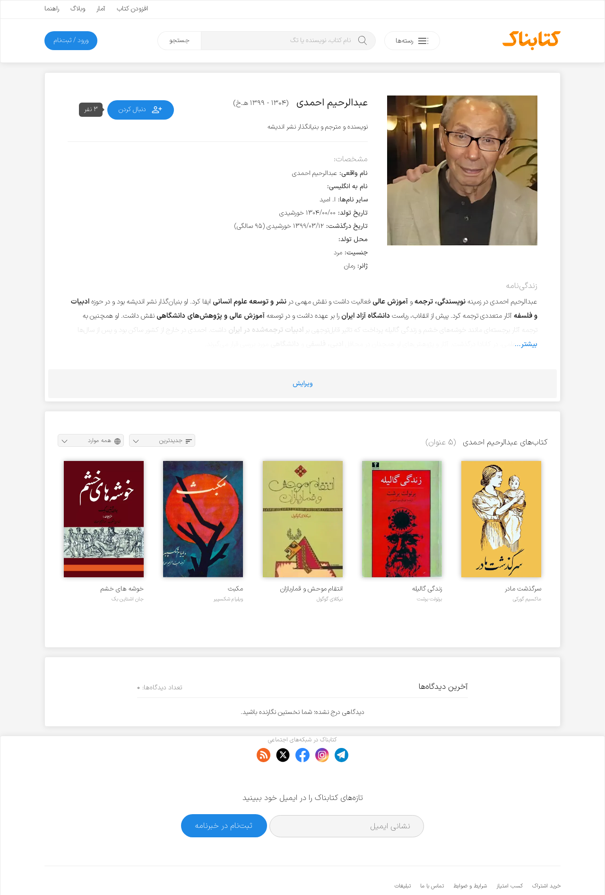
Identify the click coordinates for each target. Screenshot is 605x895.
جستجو (179, 40)
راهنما (51, 9)
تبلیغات (403, 857)
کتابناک (510, 872)
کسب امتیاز (509, 857)
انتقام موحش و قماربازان (311, 589)
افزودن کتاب (132, 9)
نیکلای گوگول (330, 599)
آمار (100, 9)
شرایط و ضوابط (470, 857)
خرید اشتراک (546, 857)
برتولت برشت (429, 599)
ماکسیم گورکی (527, 599)
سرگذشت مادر (523, 589)
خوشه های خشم (122, 589)
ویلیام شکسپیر (228, 599)
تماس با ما (432, 857)
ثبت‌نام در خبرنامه (223, 796)
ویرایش (303, 384)
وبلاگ (77, 9)
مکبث (235, 589)
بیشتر (529, 344)
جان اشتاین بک (128, 599)
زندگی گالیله (427, 589)
